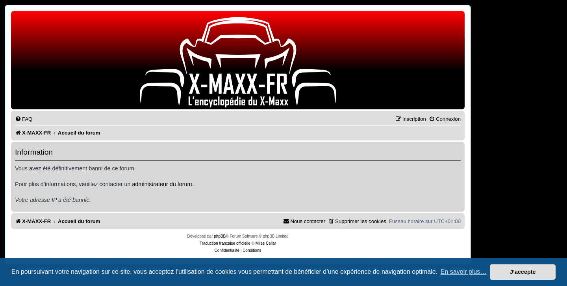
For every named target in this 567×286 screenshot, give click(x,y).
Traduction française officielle (225, 243)
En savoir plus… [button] (464, 271)
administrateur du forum (162, 184)
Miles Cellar (266, 243)
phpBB (220, 236)
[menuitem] (23, 119)
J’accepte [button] (523, 272)
